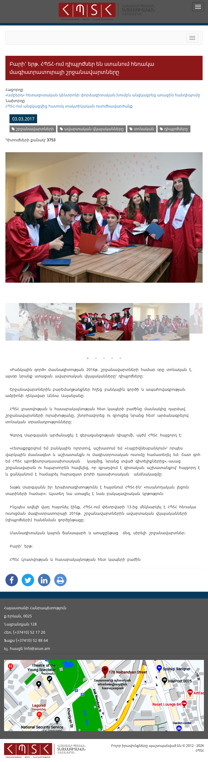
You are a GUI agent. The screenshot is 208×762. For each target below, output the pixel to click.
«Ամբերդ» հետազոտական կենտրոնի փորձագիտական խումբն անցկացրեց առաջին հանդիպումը (102, 94)
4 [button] (112, 358)
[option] (104, 214)
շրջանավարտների (33, 128)
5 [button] (120, 358)
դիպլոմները (174, 128)
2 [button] (96, 358)
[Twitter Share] (28, 580)
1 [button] (87, 358)
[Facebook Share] (11, 580)
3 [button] (104, 358)
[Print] (60, 580)
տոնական (141, 128)
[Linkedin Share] (44, 580)
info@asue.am (37, 648)
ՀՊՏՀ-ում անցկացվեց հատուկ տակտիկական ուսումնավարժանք (69, 106)
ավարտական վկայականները (92, 128)
